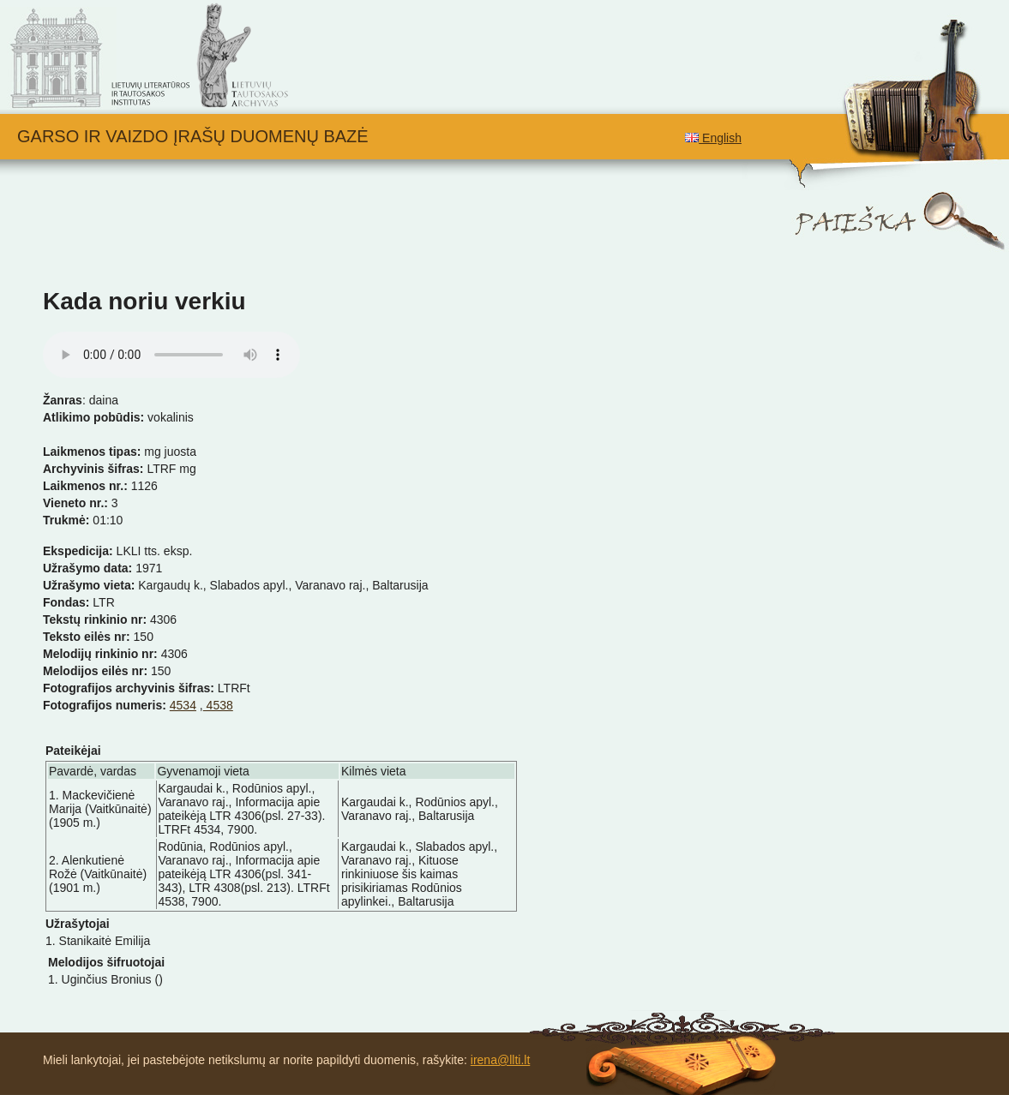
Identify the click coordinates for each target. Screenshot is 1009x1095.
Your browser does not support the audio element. (171, 355)
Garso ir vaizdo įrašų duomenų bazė (193, 136)
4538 (218, 705)
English (713, 138)
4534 (183, 705)
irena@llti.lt (500, 1060)
